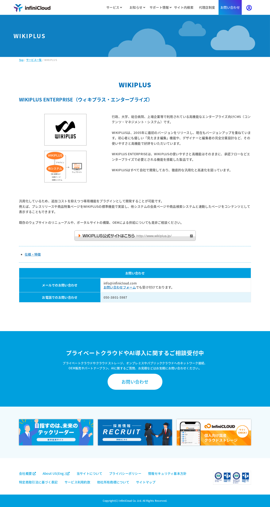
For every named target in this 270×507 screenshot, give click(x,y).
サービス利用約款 (77, 482)
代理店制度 (207, 7)
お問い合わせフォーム (120, 287)
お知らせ (137, 7)
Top (21, 60)
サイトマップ (145, 482)
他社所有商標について (113, 482)
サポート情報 (160, 7)
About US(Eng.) (56, 473)
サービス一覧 (34, 60)
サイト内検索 (183, 7)
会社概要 (27, 473)
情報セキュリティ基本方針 (167, 473)
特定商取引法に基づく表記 (38, 482)
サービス (114, 7)
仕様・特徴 (33, 254)
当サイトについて (89, 473)
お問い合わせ (230, 7)
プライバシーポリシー (125, 473)
